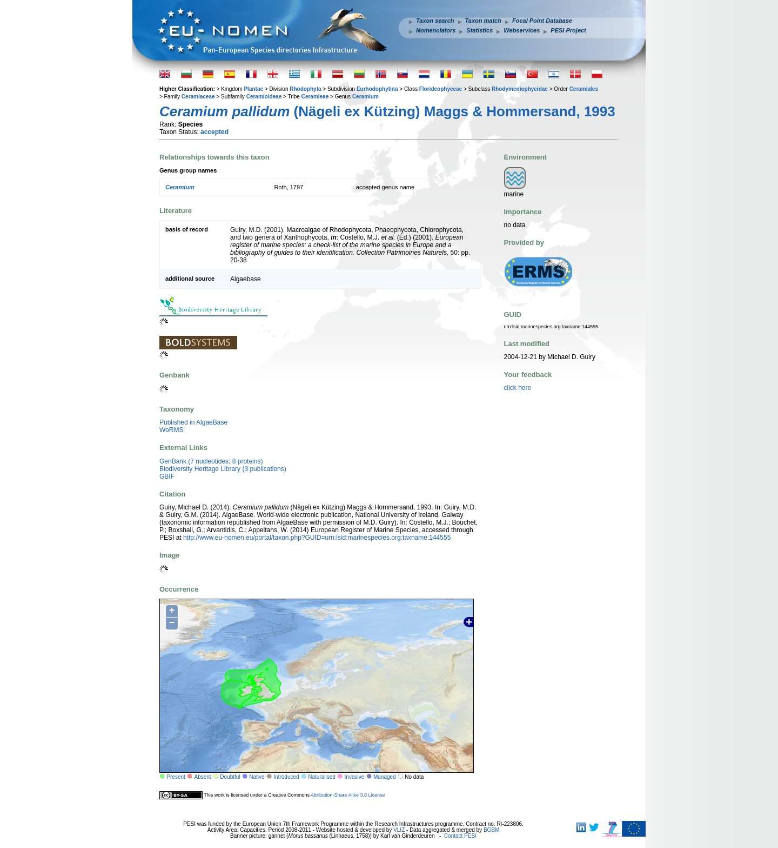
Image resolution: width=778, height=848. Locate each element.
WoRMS (171, 430)
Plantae (253, 89)
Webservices (522, 30)
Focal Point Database (542, 20)
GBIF (167, 476)
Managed (384, 777)
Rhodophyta (305, 89)
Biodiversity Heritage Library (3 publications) (222, 469)
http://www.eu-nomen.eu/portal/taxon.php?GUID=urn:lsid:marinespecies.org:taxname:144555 (317, 537)
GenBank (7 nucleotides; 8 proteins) (211, 461)
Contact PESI (460, 836)
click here (518, 388)
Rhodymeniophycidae (520, 89)
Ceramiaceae (198, 97)
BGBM (491, 830)
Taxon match (483, 20)
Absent (202, 777)
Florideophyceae (440, 89)
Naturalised (322, 777)
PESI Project (568, 30)
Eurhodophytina (377, 89)
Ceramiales (583, 89)
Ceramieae (315, 97)
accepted (214, 132)
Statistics (479, 30)
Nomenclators (435, 30)
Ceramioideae (264, 97)
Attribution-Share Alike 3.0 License (348, 795)
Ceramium (365, 97)
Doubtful (230, 777)
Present (175, 777)
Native (256, 777)
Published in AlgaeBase (193, 422)
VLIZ (399, 830)
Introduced (286, 777)
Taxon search (435, 20)
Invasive (355, 777)
